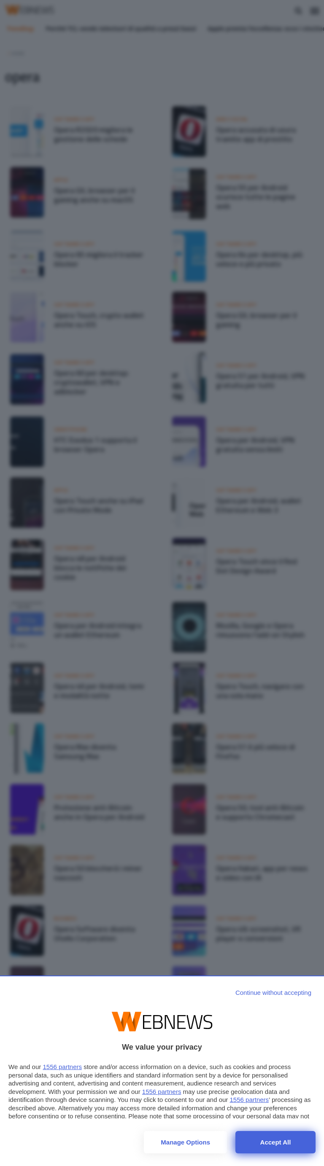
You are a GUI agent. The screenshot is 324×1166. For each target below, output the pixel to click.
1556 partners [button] (62, 1066)
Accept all (275, 1142)
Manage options (185, 1142)
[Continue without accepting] (273, 992)
